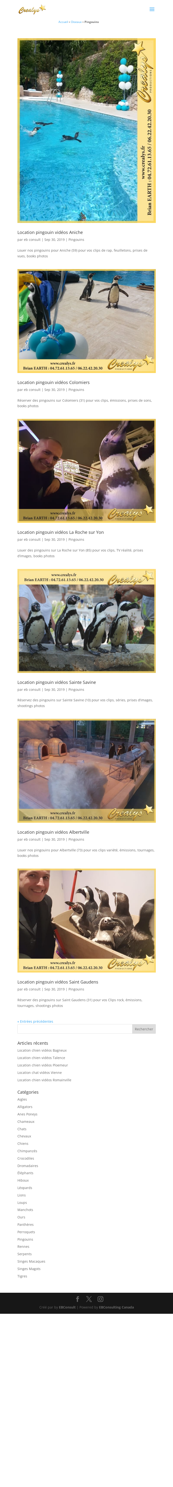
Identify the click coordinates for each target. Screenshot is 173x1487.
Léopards (24, 1187)
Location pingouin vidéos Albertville (53, 832)
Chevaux (24, 1136)
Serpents (24, 1254)
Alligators (24, 1106)
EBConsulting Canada (116, 1307)
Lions (21, 1195)
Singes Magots (29, 1268)
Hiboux (23, 1180)
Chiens (22, 1143)
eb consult (32, 239)
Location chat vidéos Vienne (39, 1072)
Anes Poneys (27, 1114)
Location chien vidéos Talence (41, 1057)
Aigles (22, 1099)
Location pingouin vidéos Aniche (50, 232)
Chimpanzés (27, 1151)
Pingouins (76, 239)
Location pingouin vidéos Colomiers (53, 382)
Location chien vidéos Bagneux (42, 1050)
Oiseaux (76, 22)
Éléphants (25, 1173)
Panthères (25, 1224)
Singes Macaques (31, 1261)
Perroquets (26, 1232)
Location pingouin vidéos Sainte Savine (56, 682)
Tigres (22, 1276)
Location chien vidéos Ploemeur (42, 1065)
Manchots (25, 1209)
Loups (22, 1202)
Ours (21, 1217)
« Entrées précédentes (35, 1021)
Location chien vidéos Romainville (44, 1080)
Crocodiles (25, 1158)
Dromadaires (27, 1165)
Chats (21, 1129)
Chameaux (25, 1121)
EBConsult (67, 1307)
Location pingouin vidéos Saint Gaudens (57, 982)
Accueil (63, 22)
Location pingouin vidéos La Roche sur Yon (60, 532)
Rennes (23, 1246)
